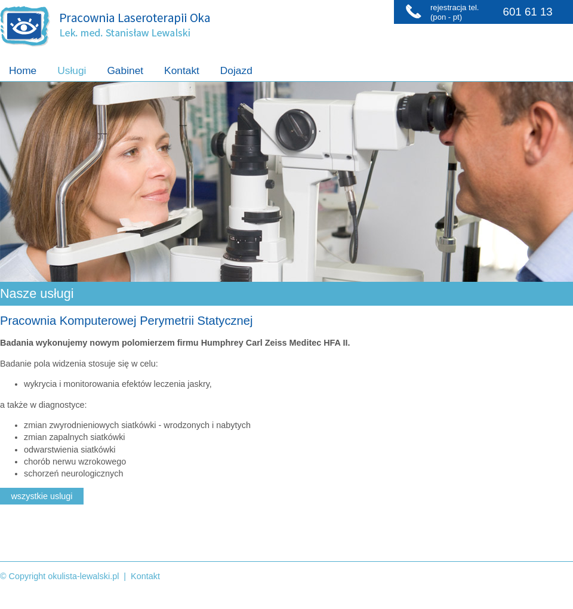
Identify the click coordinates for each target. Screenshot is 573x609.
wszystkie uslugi (41, 496)
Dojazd (236, 70)
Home (22, 70)
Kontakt (181, 70)
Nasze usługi (37, 293)
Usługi (71, 70)
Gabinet (125, 70)
